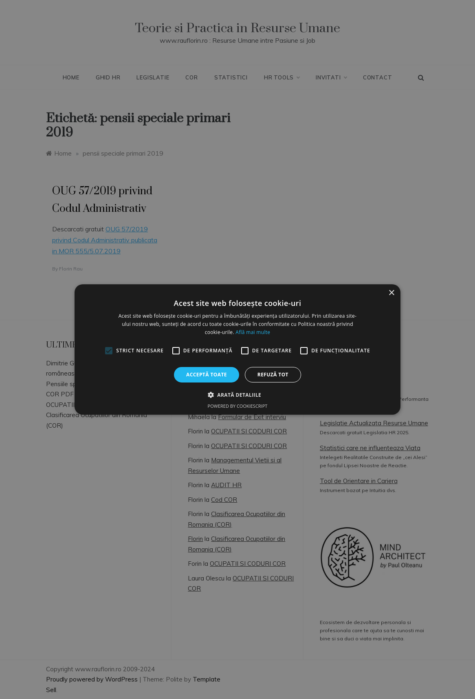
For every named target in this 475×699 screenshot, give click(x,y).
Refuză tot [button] (272, 374)
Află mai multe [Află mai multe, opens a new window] (252, 332)
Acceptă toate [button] (206, 374)
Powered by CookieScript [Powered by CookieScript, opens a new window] (238, 406)
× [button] (391, 293)
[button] (237, 395)
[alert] (237, 349)
